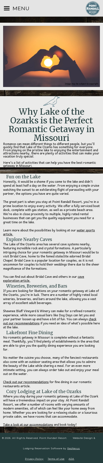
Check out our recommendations (26, 382)
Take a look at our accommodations (28, 424)
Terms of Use (56, 458)
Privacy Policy (34, 458)
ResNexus (73, 448)
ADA (71, 458)
